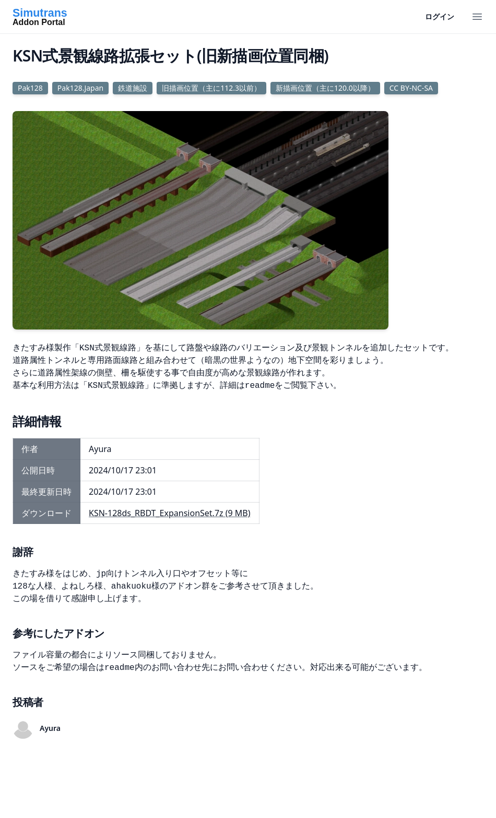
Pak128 (30, 88)
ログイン (439, 16)
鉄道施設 (132, 88)
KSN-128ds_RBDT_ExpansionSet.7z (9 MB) (170, 513)
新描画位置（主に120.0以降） (325, 88)
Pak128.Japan (80, 88)
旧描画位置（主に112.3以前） (211, 88)
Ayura (50, 728)
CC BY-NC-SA (411, 88)
